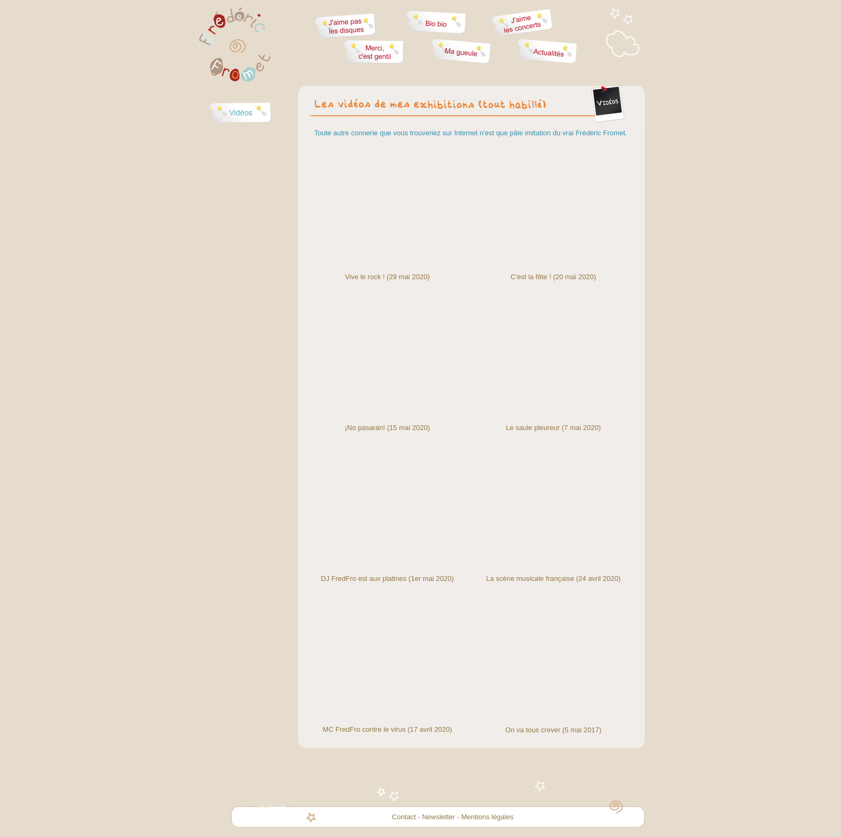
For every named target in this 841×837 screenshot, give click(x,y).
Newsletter (438, 817)
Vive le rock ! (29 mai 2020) (387, 277)
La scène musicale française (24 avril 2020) (553, 578)
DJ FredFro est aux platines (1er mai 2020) (387, 578)
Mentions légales (487, 817)
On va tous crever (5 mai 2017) (553, 730)
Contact (404, 817)
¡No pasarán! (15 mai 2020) (387, 428)
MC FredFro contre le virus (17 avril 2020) (387, 729)
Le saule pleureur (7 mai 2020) (553, 428)
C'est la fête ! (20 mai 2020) (553, 277)
